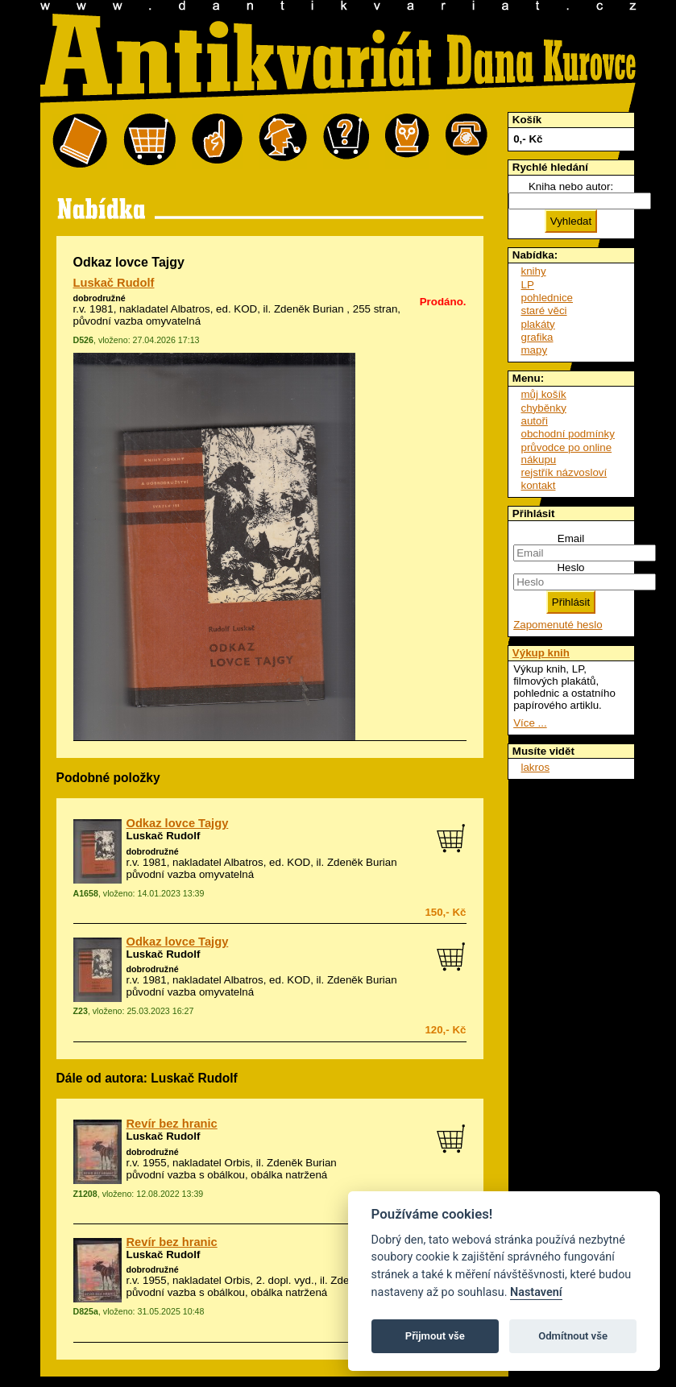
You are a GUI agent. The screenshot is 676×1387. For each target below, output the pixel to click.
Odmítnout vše (573, 1336)
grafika (537, 337)
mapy (534, 350)
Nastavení (536, 1292)
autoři (534, 421)
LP (527, 285)
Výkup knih (541, 653)
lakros (535, 767)
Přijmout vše (435, 1336)
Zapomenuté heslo (557, 625)
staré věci (544, 310)
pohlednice (547, 298)
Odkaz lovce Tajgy (177, 823)
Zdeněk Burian (309, 309)
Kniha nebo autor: (571, 186)
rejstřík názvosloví (564, 472)
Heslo (570, 567)
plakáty (538, 324)
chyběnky (543, 408)
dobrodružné (99, 298)
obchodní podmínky (568, 434)
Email (571, 538)
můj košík (543, 394)
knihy (533, 271)
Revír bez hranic (172, 1123)
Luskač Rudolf (114, 282)
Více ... (529, 723)
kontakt (538, 485)
